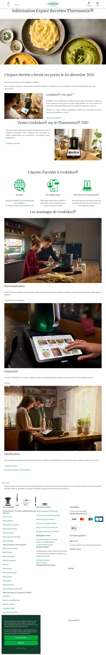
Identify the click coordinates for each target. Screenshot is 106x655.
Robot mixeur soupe (10, 572)
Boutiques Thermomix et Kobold (47, 531)
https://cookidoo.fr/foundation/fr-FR (21, 205)
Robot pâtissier (8, 521)
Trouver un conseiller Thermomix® (48, 515)
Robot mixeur (7, 568)
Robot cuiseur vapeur (10, 548)
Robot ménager (8, 541)
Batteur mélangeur (9, 560)
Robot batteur (8, 552)
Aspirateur (6, 596)
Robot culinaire (8, 533)
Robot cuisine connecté (11, 525)
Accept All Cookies (21, 638)
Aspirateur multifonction (11, 600)
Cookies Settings (21, 648)
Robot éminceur (8, 585)
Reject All (21, 643)
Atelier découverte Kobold (45, 519)
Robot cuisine (7, 517)
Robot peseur (7, 577)
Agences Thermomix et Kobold (46, 527)
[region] (21, 634)
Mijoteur (6, 564)
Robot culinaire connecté (11, 537)
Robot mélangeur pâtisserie (12, 589)
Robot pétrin (7, 581)
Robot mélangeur (9, 556)
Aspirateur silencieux (10, 612)
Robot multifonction (10, 529)
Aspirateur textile (9, 608)
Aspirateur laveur (9, 604)
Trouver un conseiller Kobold (46, 523)
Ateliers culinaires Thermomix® (47, 511)
